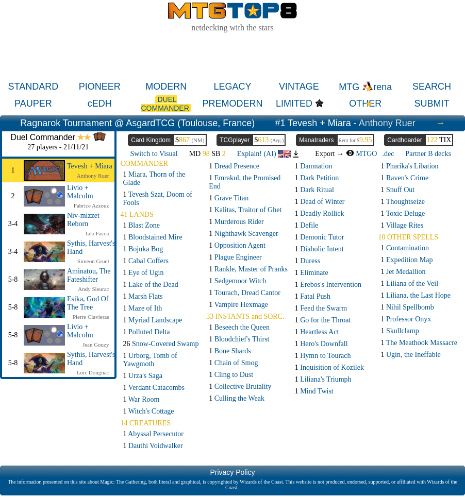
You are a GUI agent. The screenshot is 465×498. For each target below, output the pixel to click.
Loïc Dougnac (93, 372)
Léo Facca (97, 233)
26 (161, 344)
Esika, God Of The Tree (88, 303)
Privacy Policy (232, 472)
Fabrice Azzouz (91, 205)
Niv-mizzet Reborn (83, 220)
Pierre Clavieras (91, 317)
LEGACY (232, 86)
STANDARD (33, 86)
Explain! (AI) (264, 154)
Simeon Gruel (93, 261)
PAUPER (33, 103)
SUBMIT (432, 103)
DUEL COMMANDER (166, 103)
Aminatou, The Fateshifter (89, 275)
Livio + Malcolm (80, 192)
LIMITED (294, 103)
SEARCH (431, 86)
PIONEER (100, 86)
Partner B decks (428, 154)
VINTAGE (299, 86)
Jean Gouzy (95, 344)
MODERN (166, 86)
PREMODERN (233, 103)
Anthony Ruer (387, 123)
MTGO (361, 154)
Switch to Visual (153, 154)
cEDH (100, 103)
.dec (388, 154)
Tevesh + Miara (89, 166)
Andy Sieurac (93, 289)
